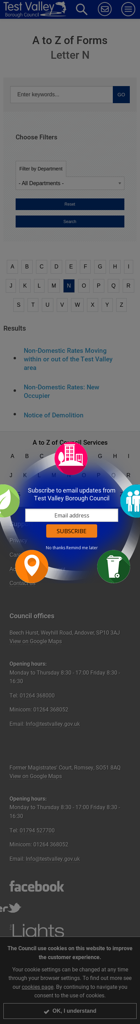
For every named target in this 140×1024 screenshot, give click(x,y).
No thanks (55, 548)
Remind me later (82, 548)
